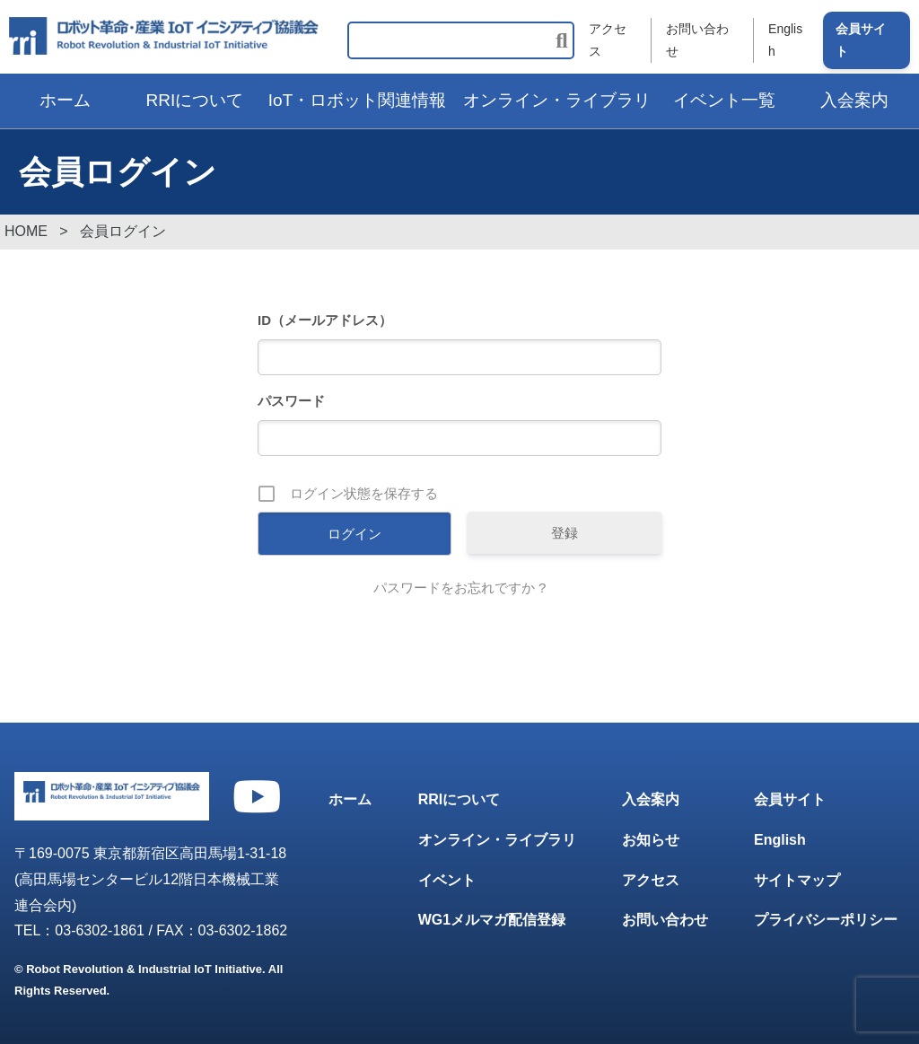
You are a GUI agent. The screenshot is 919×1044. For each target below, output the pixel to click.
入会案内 (650, 799)
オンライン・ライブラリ (557, 100)
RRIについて (195, 100)
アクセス (607, 40)
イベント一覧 (724, 100)
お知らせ (650, 839)
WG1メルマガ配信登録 (491, 919)
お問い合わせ (697, 40)
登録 (564, 532)
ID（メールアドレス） (325, 320)
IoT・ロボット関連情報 (357, 100)
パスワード (291, 400)
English (785, 40)
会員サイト (861, 40)
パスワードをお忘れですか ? (460, 587)
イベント (447, 880)
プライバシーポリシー (825, 919)
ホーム (65, 100)
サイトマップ (797, 880)
